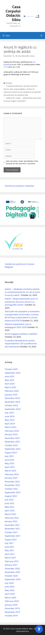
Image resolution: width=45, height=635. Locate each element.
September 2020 (13, 579)
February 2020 (12, 601)
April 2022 (10, 510)
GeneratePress (22, 631)
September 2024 (13, 409)
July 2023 (9, 456)
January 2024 (11, 434)
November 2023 (12, 441)
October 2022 (11, 488)
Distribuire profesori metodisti (19, 185)
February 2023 (12, 474)
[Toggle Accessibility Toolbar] (39, 629)
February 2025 (12, 391)
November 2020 (12, 572)
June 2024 (9, 416)
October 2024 (11, 405)
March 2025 (10, 387)
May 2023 (9, 463)
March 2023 (10, 470)
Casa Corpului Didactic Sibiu (13, 13)
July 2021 (9, 543)
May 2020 (9, 590)
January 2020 (11, 604)
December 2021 (12, 525)
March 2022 (10, 514)
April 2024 (10, 423)
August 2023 (11, 452)
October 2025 (11, 369)
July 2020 (9, 583)
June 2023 (9, 459)
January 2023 (11, 477)
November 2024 (12, 401)
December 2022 (12, 481)
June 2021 (9, 546)
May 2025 (9, 380)
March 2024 (10, 427)
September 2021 (13, 535)
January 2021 (11, 564)
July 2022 (9, 499)
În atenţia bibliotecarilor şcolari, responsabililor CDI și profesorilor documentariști (21, 343)
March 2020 (10, 597)
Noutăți (9, 83)
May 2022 (9, 506)
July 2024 (9, 412)
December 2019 (12, 608)
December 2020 (12, 568)
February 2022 (12, 517)
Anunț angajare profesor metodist (21, 333)
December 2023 (12, 438)
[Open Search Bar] (41, 35)
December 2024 (12, 398)
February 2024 (12, 430)
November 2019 (12, 612)
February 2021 (12, 561)
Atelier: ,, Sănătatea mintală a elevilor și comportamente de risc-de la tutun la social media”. (22, 292)
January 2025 (11, 394)
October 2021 (11, 532)
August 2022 (11, 496)
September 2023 (13, 448)
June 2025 (9, 376)
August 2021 (11, 539)
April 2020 (10, 593)
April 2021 (10, 554)
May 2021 (9, 550)
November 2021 (12, 528)
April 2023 (10, 467)
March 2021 (10, 557)
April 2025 (10, 383)
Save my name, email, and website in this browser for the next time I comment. (22, 162)
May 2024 (9, 420)
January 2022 (11, 521)
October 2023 (11, 445)
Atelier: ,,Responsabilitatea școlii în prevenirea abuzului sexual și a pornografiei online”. (21, 301)
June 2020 (9, 586)
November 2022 (12, 485)
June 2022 (9, 503)
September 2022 (13, 492)
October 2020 (11, 575)
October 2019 (11, 615)
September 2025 (13, 372)
